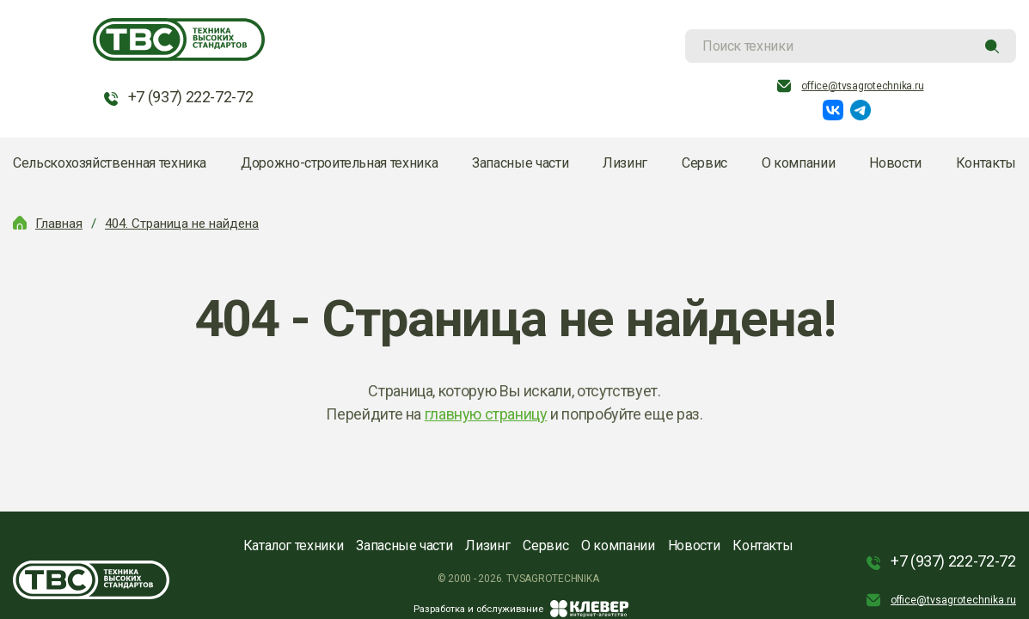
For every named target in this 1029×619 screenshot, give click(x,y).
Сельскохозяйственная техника (109, 163)
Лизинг (625, 163)
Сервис (704, 163)
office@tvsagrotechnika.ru (862, 86)
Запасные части (520, 163)
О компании (798, 163)
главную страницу (486, 414)
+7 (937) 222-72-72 (191, 97)
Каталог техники (293, 545)
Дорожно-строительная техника (339, 163)
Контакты (986, 163)
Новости (895, 163)
